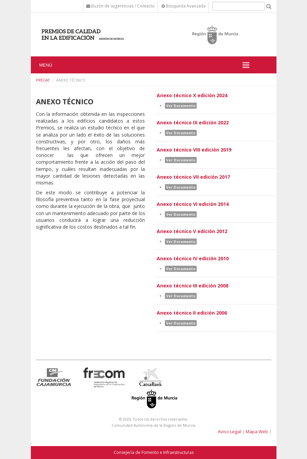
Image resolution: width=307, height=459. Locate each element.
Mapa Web (257, 431)
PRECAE (43, 80)
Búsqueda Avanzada (183, 6)
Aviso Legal (229, 431)
